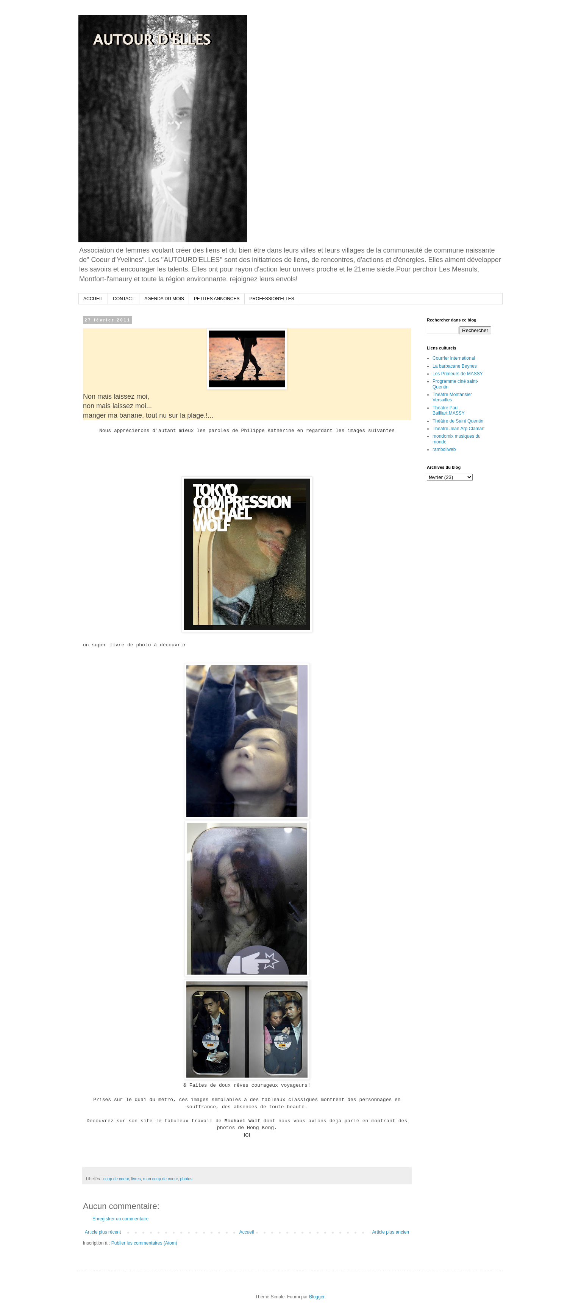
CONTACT (123, 298)
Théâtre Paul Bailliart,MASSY (449, 410)
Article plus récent (103, 1232)
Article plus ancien (390, 1232)
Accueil (246, 1232)
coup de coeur (116, 1178)
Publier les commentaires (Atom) (144, 1243)
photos (186, 1178)
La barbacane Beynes (455, 366)
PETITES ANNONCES (217, 298)
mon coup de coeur (160, 1178)
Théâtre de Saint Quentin (458, 421)
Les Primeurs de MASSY (458, 373)
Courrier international (454, 358)
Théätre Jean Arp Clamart (458, 428)
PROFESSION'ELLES (272, 298)
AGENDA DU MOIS (164, 298)
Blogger (317, 1296)
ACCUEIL (93, 298)
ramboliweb (444, 449)
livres (136, 1178)
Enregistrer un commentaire (120, 1218)
